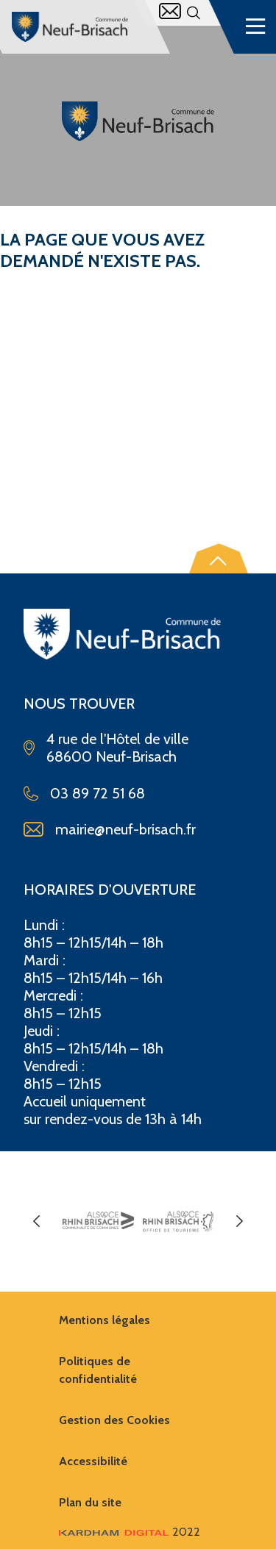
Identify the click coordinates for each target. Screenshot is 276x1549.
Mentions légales (104, 1320)
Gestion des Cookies (114, 1420)
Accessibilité (93, 1461)
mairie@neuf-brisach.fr (125, 829)
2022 (129, 1532)
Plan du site (90, 1502)
